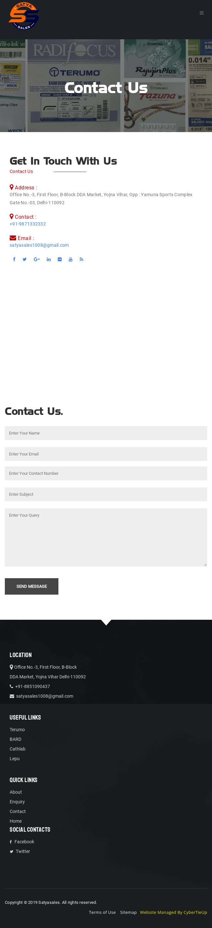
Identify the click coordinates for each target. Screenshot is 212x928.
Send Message (31, 586)
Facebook (22, 841)
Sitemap (128, 912)
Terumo (17, 729)
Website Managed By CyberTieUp (173, 912)
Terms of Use (102, 912)
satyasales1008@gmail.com (39, 245)
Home (16, 821)
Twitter (20, 851)
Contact (18, 811)
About (16, 792)
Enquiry (17, 801)
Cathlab (17, 748)
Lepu (15, 758)
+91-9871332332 (28, 223)
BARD (15, 739)
